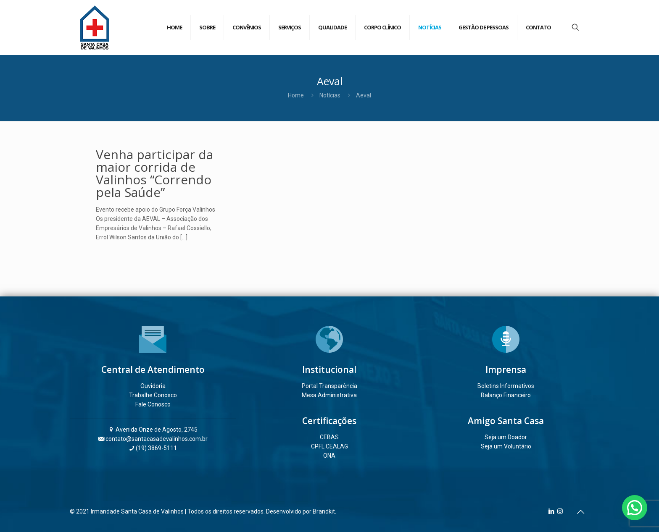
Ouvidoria (153, 386)
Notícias (329, 95)
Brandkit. (324, 511)
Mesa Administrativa (329, 395)
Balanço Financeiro (506, 395)
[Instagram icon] (560, 511)
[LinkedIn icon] (551, 511)
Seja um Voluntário (506, 446)
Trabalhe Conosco (153, 395)
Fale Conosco (153, 404)
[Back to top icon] (580, 512)
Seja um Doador (506, 437)
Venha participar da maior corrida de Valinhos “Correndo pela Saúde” (154, 173)
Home (296, 95)
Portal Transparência (329, 386)
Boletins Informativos (505, 386)
